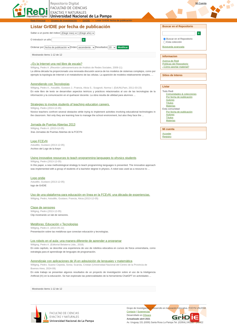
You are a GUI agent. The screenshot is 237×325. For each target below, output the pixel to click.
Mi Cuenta (201, 3)
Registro (166, 136)
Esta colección (172, 42)
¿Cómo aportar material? (175, 66)
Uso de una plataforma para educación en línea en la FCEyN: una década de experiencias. (90, 194)
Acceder (166, 133)
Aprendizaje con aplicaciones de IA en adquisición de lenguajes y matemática (81, 261)
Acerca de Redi (170, 60)
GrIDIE (86, 20)
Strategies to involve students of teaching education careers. (70, 104)
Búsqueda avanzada (173, 46)
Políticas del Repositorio (175, 63)
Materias (170, 105)
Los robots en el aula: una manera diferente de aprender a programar (76, 240)
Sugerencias (143, 311)
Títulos (169, 102)
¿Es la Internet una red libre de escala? (56, 63)
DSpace (147, 315)
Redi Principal (38, 20)
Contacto (131, 311)
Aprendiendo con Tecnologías (50, 84)
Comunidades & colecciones (181, 94)
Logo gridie (38, 178)
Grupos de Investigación (64, 20)
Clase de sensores (43, 207)
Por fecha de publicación (179, 97)
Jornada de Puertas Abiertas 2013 (53, 124)
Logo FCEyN (39, 141)
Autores (170, 100)
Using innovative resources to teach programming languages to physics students (83, 157)
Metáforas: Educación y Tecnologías (54, 224)
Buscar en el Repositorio (178, 38)
